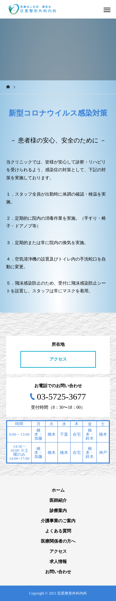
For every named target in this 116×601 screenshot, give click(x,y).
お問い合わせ (58, 571)
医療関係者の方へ (58, 541)
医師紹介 (58, 500)
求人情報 (58, 561)
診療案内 (58, 510)
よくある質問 (58, 531)
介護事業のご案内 (58, 520)
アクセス (58, 359)
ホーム (58, 490)
